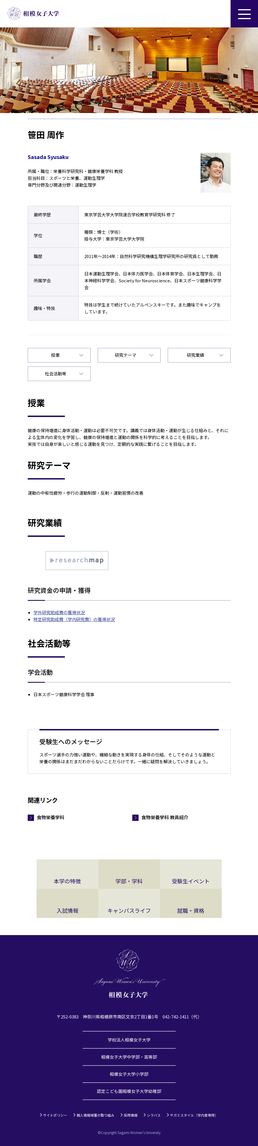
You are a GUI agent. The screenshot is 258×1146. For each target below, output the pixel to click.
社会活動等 (55, 373)
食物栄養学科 (50, 817)
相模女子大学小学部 (129, 1074)
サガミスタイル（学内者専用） (194, 1115)
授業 (55, 355)
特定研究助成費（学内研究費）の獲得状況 (74, 619)
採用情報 (130, 1115)
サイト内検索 (217, 13)
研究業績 (195, 355)
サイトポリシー (55, 1115)
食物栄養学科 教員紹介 (164, 817)
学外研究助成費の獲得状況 (59, 612)
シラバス (154, 1115)
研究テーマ (125, 355)
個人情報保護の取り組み (95, 1115)
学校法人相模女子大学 (129, 1040)
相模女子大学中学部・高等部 (129, 1057)
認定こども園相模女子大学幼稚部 (129, 1091)
